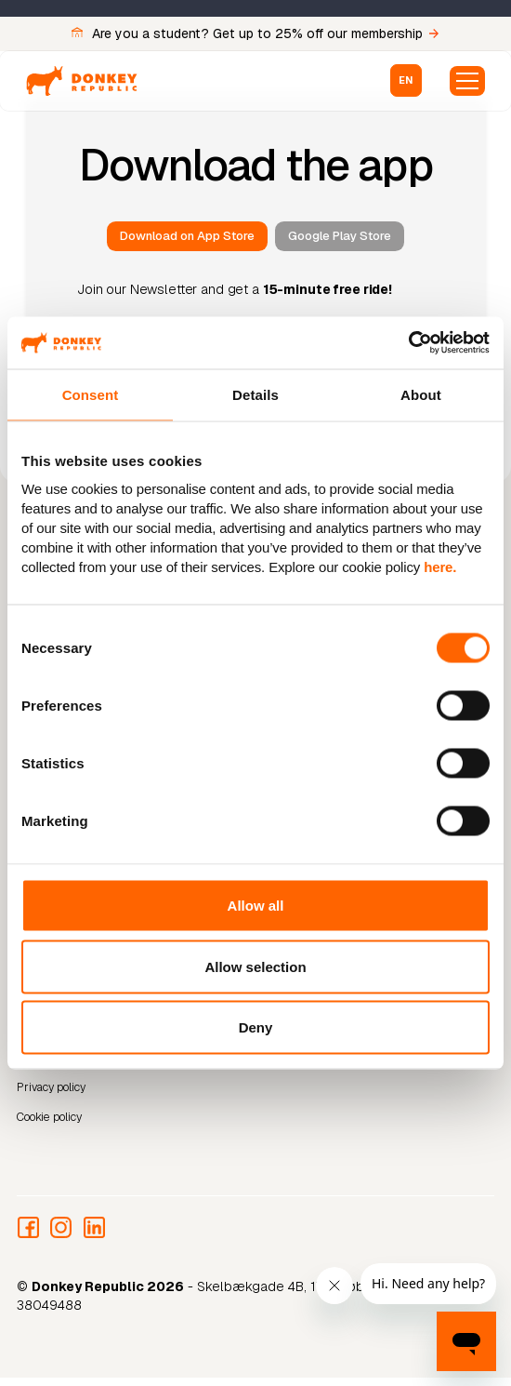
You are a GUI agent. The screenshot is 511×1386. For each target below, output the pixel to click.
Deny (256, 1027)
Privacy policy (51, 1087)
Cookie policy (49, 1117)
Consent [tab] (90, 394)
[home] (82, 81)
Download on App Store (187, 236)
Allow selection (255, 966)
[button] (406, 80)
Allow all (256, 905)
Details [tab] (255, 394)
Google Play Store (339, 236)
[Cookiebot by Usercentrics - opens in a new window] (408, 343)
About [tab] (420, 394)
